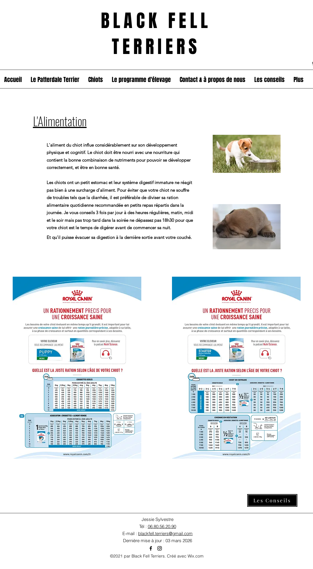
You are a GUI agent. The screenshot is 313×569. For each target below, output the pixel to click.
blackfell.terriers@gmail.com (165, 533)
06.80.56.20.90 (162, 526)
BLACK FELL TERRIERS (156, 34)
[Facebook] (151, 548)
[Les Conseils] (272, 500)
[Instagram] (160, 548)
